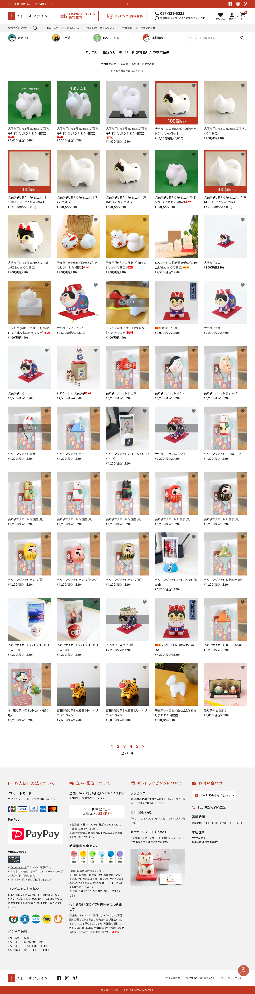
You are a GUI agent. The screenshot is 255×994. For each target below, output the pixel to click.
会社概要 (127, 28)
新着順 (124, 64)
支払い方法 (73, 28)
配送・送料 (53, 28)
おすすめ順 (148, 64)
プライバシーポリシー (232, 978)
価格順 (135, 64)
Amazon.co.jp (19, 867)
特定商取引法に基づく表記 (200, 978)
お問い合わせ (147, 28)
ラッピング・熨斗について (100, 28)
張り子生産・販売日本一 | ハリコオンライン (31, 4)
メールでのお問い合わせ (212, 796)
